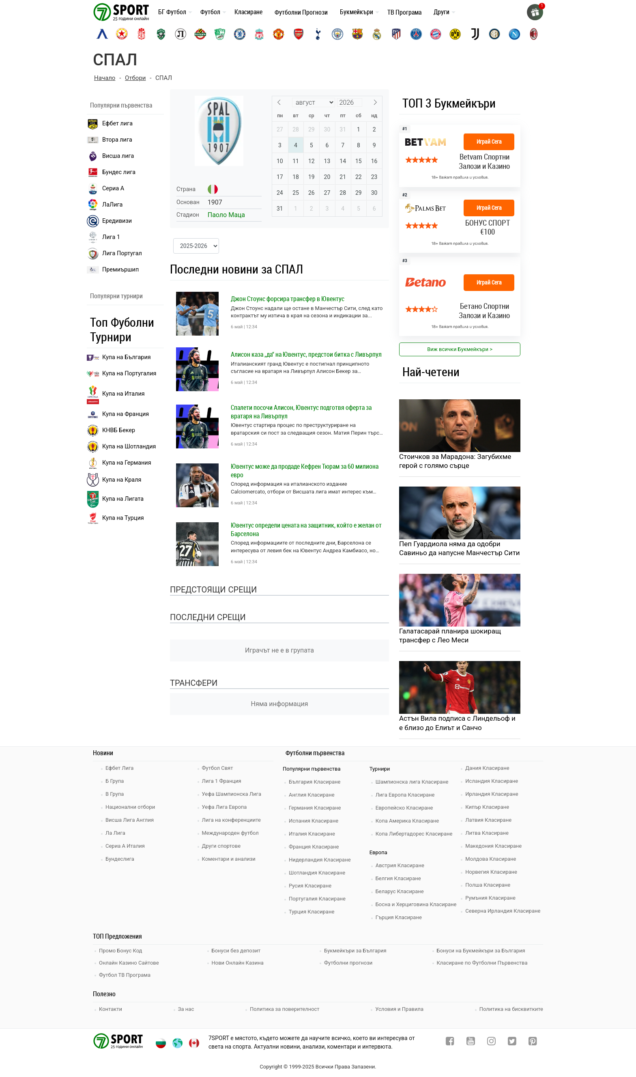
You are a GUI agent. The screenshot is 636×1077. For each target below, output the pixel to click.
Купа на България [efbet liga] (119, 357)
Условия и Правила (399, 1009)
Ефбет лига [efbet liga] (110, 124)
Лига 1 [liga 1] (103, 237)
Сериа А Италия (125, 846)
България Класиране (314, 782)
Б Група (114, 781)
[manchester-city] (337, 34)
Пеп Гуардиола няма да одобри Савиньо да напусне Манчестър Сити (459, 548)
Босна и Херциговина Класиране (416, 904)
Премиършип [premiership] (113, 270)
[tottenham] (318, 34)
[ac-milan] (534, 34)
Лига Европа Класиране (405, 795)
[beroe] (220, 34)
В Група (114, 794)
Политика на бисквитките (511, 1009)
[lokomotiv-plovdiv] (180, 34)
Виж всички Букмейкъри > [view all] (459, 349)
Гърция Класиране (399, 917)
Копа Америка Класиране (407, 821)
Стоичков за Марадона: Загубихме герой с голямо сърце (455, 461)
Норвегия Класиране (491, 872)
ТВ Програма (404, 12)
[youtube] (470, 1043)
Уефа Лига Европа (224, 807)
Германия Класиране (315, 808)
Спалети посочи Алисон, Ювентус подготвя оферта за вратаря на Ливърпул (301, 411)
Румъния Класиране (490, 898)
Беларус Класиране (400, 891)
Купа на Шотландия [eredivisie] (121, 447)
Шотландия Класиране (317, 873)
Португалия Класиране (317, 899)
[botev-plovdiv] (200, 34)
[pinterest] (532, 1043)
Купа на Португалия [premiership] (121, 373)
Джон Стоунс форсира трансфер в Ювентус (287, 298)
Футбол (210, 11)
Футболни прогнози (348, 963)
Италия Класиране (312, 834)
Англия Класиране (312, 795)
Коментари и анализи (229, 859)
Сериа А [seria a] (105, 189)
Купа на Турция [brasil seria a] (115, 518)
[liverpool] (259, 34)
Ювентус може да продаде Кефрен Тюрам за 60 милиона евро (304, 470)
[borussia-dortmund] (455, 34)
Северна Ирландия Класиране (502, 911)
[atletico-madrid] (396, 34)
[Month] (313, 102)
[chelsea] (240, 34)
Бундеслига (119, 859)
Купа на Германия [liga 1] (119, 463)
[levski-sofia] (102, 34)
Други (441, 11)
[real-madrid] (377, 34)
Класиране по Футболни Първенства (482, 963)
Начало (104, 78)
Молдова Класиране (490, 859)
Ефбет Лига (119, 768)
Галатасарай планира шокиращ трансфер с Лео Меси (450, 635)
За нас (186, 1009)
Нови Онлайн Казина (238, 963)
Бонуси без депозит (236, 951)
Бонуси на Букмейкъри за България (481, 951)
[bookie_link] (459, 156)
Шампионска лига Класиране (412, 782)
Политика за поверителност (285, 1009)
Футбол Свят (217, 768)
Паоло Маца (226, 215)
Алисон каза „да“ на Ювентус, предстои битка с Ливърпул (306, 354)
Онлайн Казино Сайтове (129, 963)
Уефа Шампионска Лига (232, 794)
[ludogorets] (161, 34)
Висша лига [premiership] (110, 156)
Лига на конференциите (231, 820)
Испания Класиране (313, 821)
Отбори (135, 78)
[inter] (494, 34)
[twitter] (512, 1043)
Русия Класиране (310, 886)
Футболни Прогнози (301, 12)
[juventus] (475, 34)
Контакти (110, 1009)
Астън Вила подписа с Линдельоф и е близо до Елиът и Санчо (457, 722)
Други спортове (221, 846)
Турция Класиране (311, 912)
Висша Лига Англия (129, 820)
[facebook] (450, 1043)
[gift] (535, 12)
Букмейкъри (356, 11)
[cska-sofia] (122, 34)
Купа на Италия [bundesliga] (116, 394)
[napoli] (514, 34)
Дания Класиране (487, 768)
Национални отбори (130, 807)
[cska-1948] (141, 34)
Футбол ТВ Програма (124, 975)
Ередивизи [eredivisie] (109, 221)
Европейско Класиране (404, 808)
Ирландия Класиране (491, 794)
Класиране (248, 11)
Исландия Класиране (491, 781)
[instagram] (491, 1043)
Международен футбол (230, 833)
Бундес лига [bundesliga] (111, 172)
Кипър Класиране (487, 807)
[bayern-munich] (436, 34)
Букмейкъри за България (355, 951)
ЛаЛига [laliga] (104, 205)
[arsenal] (298, 34)
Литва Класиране (487, 833)
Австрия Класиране (400, 865)
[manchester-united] (279, 34)
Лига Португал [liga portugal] (114, 254)
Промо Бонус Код (120, 951)
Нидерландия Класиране (320, 860)
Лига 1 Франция (221, 781)
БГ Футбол (172, 11)
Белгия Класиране (398, 878)
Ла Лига (115, 833)
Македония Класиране (493, 846)
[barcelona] (357, 34)
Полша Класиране (487, 885)
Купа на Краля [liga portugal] (114, 479)
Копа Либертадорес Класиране (414, 834)
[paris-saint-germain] (416, 34)
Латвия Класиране (488, 820)
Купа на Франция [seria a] (118, 414)
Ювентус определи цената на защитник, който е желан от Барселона (306, 529)
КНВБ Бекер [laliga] (111, 430)
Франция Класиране (314, 847)
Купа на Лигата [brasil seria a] (115, 499)
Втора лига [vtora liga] (109, 139)
